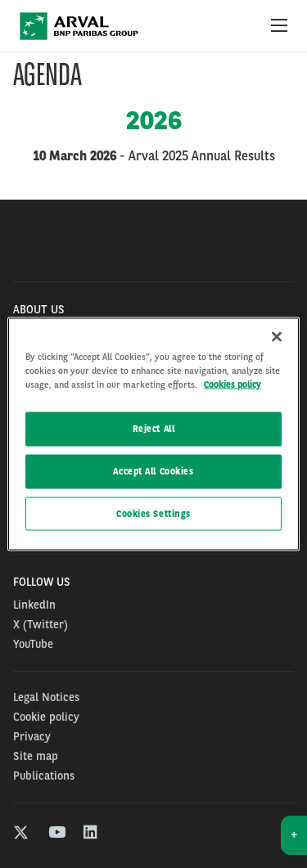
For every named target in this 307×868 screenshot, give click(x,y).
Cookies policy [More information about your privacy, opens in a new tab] (232, 383)
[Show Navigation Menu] (279, 26)
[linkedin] (91, 834)
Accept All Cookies (153, 470)
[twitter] (21, 834)
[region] (153, 434)
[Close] (277, 336)
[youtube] (56, 834)
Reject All (154, 428)
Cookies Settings (153, 513)
